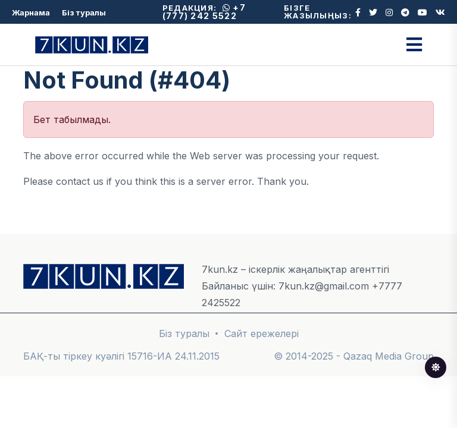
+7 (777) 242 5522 (204, 11)
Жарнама (31, 12)
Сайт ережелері (261, 333)
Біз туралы (84, 12)
